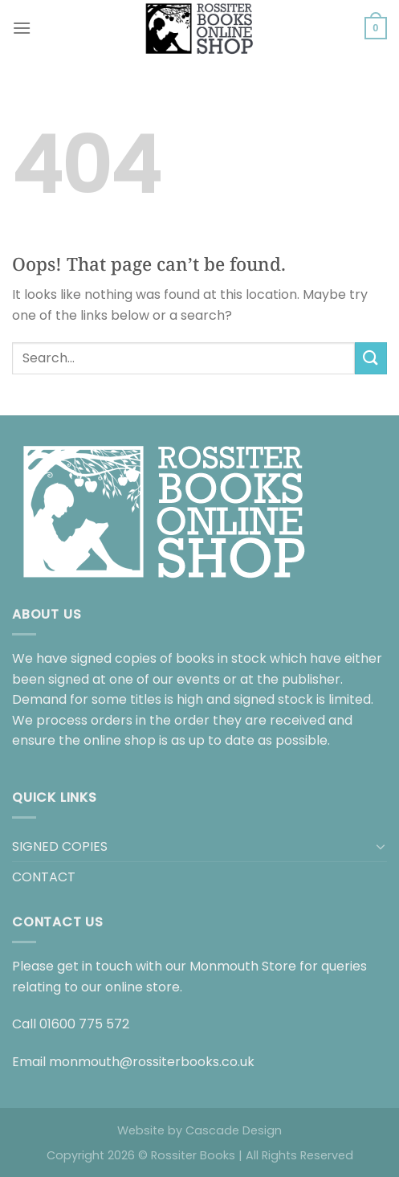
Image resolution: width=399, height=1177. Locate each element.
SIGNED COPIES (60, 846)
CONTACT (43, 877)
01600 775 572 (84, 1024)
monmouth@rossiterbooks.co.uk (151, 1061)
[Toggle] (380, 846)
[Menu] (21, 27)
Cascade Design (233, 1130)
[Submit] (371, 358)
